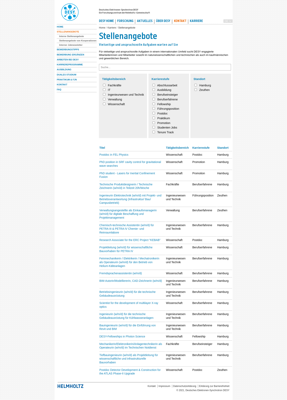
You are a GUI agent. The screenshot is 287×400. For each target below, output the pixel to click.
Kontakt (152, 386)
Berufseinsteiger (165, 94)
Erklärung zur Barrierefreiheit (214, 386)
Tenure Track (163, 132)
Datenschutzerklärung (184, 386)
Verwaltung (112, 99)
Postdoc (160, 113)
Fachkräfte (112, 85)
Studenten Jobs (164, 127)
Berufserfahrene (165, 99)
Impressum (164, 386)
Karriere (111, 27)
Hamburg (202, 85)
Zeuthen (202, 89)
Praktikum (161, 118)
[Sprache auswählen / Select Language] (228, 21)
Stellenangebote (126, 27)
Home (102, 27)
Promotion (161, 123)
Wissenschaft (114, 104)
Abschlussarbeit (164, 85)
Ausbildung (161, 89)
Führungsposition (165, 108)
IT (106, 89)
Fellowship (161, 104)
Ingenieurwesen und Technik (123, 94)
